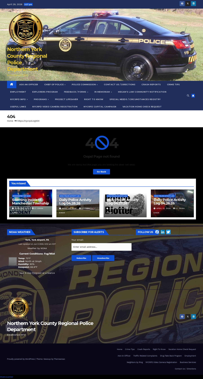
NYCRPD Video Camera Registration (54, 106)
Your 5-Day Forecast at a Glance (37, 273)
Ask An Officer (28, 84)
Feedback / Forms (75, 92)
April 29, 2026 (22, 208)
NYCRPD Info (18, 99)
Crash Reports (151, 84)
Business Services (188, 362)
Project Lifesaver (66, 99)
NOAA (44, 248)
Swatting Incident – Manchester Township (30, 201)
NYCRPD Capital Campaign (100, 106)
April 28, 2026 (116, 208)
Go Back (101, 171)
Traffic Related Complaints (145, 356)
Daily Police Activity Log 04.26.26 (170, 201)
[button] (188, 95)
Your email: (77, 239)
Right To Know (93, 99)
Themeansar (59, 359)
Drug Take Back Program (171, 356)
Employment (18, 92)
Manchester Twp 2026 (21, 196)
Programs (41, 99)
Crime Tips (173, 84)
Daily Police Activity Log (70, 196)
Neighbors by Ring (135, 362)
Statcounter (6, 376)
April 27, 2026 (163, 208)
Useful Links (18, 106)
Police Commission (84, 84)
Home (10, 121)
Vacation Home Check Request (142, 106)
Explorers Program (45, 92)
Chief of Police (54, 84)
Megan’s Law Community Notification (142, 92)
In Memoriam (102, 92)
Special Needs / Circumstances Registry (135, 99)
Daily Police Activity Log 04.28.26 (75, 201)
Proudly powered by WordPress (21, 359)
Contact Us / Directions (119, 84)
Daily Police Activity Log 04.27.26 (122, 201)
